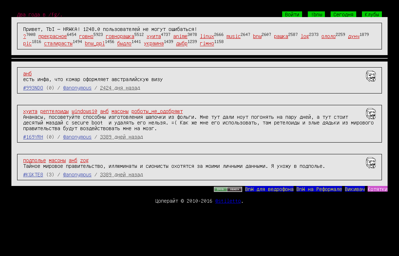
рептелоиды (54, 111)
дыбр (181, 43)
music (234, 36)
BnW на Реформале (319, 189)
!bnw (316, 14)
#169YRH (33, 136)
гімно (207, 43)
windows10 (84, 111)
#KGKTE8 (33, 174)
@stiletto (228, 200)
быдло (124, 43)
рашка (281, 36)
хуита (154, 36)
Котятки (378, 189)
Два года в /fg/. (40, 14)
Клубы (372, 14)
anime (180, 36)
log (305, 36)
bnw (257, 36)
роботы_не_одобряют (157, 111)
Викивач (355, 189)
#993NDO (33, 87)
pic (27, 43)
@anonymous (77, 87)
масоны (120, 111)
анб (27, 73)
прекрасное (52, 36)
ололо (328, 36)
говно (86, 36)
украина (154, 43)
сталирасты (58, 43)
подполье (34, 160)
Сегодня (343, 14)
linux (207, 36)
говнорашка (120, 36)
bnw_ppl (95, 43)
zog (84, 160)
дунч (353, 36)
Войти (292, 14)
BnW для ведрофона (269, 189)
